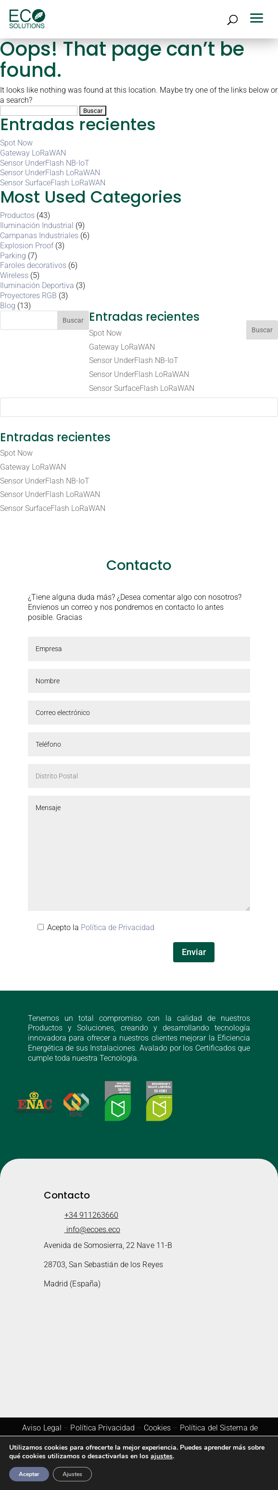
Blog (7, 305)
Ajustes (72, 1474)
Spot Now (16, 142)
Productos (17, 215)
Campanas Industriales (39, 235)
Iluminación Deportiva (37, 285)
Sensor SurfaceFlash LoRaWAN (52, 182)
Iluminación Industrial (37, 225)
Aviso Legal (42, 1427)
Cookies (157, 1427)
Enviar (194, 952)
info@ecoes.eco (92, 1229)
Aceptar (29, 1474)
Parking (13, 255)
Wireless (14, 275)
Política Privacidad (102, 1427)
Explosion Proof (26, 245)
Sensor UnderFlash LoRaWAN (50, 172)
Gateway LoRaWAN (33, 152)
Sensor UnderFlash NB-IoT (44, 163)
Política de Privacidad (117, 927)
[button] (259, 16)
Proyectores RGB (28, 295)
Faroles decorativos (33, 265)
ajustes (162, 1456)
